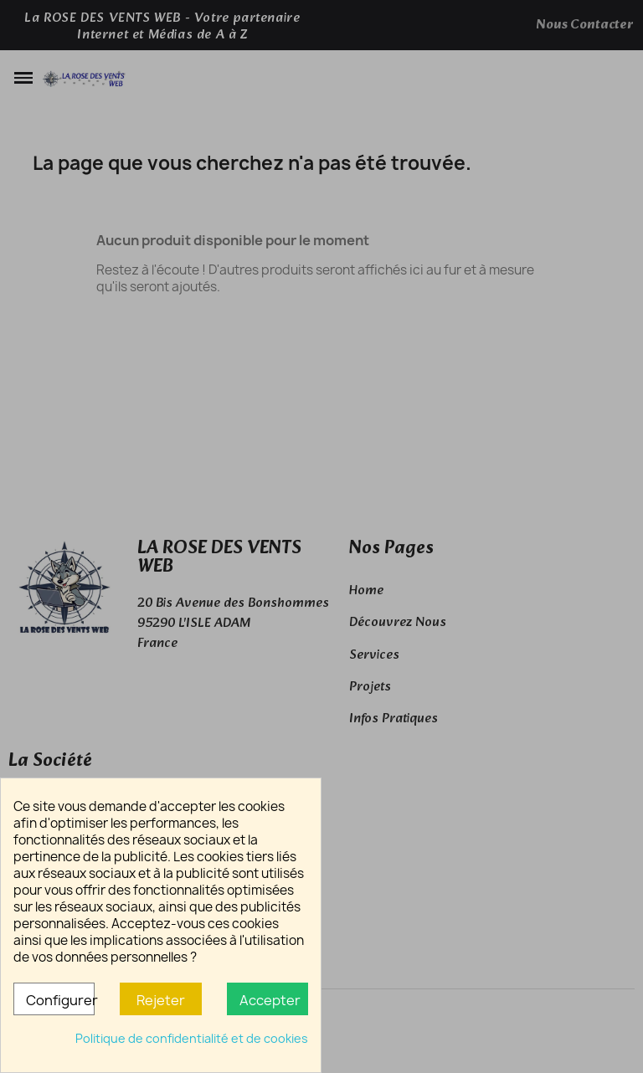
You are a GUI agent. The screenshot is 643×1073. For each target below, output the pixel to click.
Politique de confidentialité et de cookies (191, 1038)
